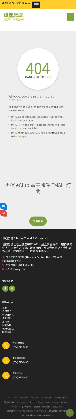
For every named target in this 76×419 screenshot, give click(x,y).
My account (9, 401)
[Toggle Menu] (36, 4)
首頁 (4, 307)
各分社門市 (8, 314)
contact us (17, 128)
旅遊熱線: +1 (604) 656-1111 (16, 2)
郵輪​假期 (6, 325)
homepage (20, 136)
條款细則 (6, 318)
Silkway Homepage (61, 401)
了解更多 (38, 221)
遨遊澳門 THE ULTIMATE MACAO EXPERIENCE (26, 411)
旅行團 (5, 321)
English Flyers (61, 397)
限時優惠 (6, 332)
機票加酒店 (8, 328)
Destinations (47, 397)
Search (33, 401)
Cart (8, 397)
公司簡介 (6, 311)
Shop (40, 401)
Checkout (23, 397)
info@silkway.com (15, 269)
